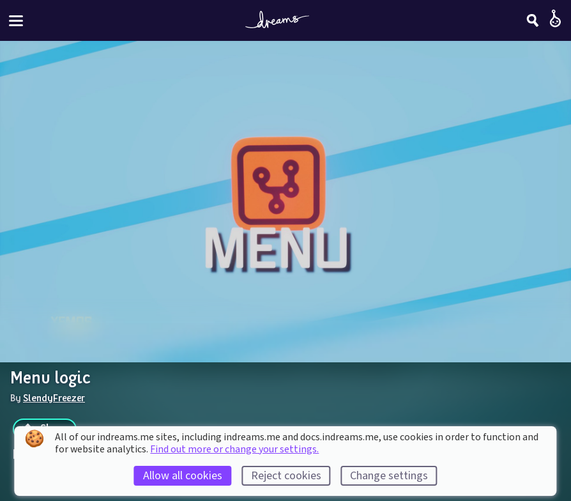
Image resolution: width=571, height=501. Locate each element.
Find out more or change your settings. (234, 449)
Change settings (389, 476)
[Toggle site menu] (16, 20)
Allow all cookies (182, 476)
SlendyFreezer (54, 397)
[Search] (532, 20)
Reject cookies (286, 476)
